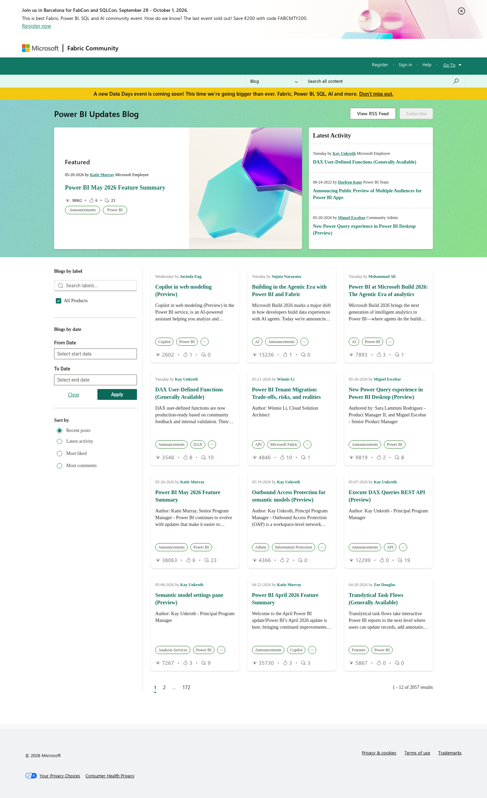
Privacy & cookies (379, 752)
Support (306, 48)
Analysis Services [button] (172, 650)
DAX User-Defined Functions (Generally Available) (364, 162)
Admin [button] (260, 547)
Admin (70, 311)
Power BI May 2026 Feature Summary (115, 187)
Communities (221, 48)
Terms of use (417, 752)
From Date (65, 431)
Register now (36, 25)
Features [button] (359, 650)
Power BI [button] (115, 210)
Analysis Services (81, 331)
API (68, 351)
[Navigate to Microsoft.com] (40, 48)
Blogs (251, 48)
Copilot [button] (164, 341)
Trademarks (450, 752)
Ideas (191, 48)
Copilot (71, 371)
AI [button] (257, 341)
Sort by (61, 508)
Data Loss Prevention (84, 392)
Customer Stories (80, 382)
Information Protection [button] (293, 547)
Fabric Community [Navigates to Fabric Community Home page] (92, 48)
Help (427, 64)
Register (380, 64)
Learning (277, 48)
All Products (76, 300)
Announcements (79, 341)
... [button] (204, 340)
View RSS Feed (373, 113)
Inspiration (163, 48)
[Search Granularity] (274, 81)
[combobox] (383, 81)
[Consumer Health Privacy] (110, 776)
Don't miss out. (376, 93)
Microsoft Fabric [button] (284, 444)
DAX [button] (197, 444)
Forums (133, 48)
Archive (71, 361)
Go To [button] (449, 65)
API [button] (258, 444)
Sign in (405, 64)
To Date (62, 457)
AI (66, 321)
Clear (73, 482)
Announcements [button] (82, 210)
